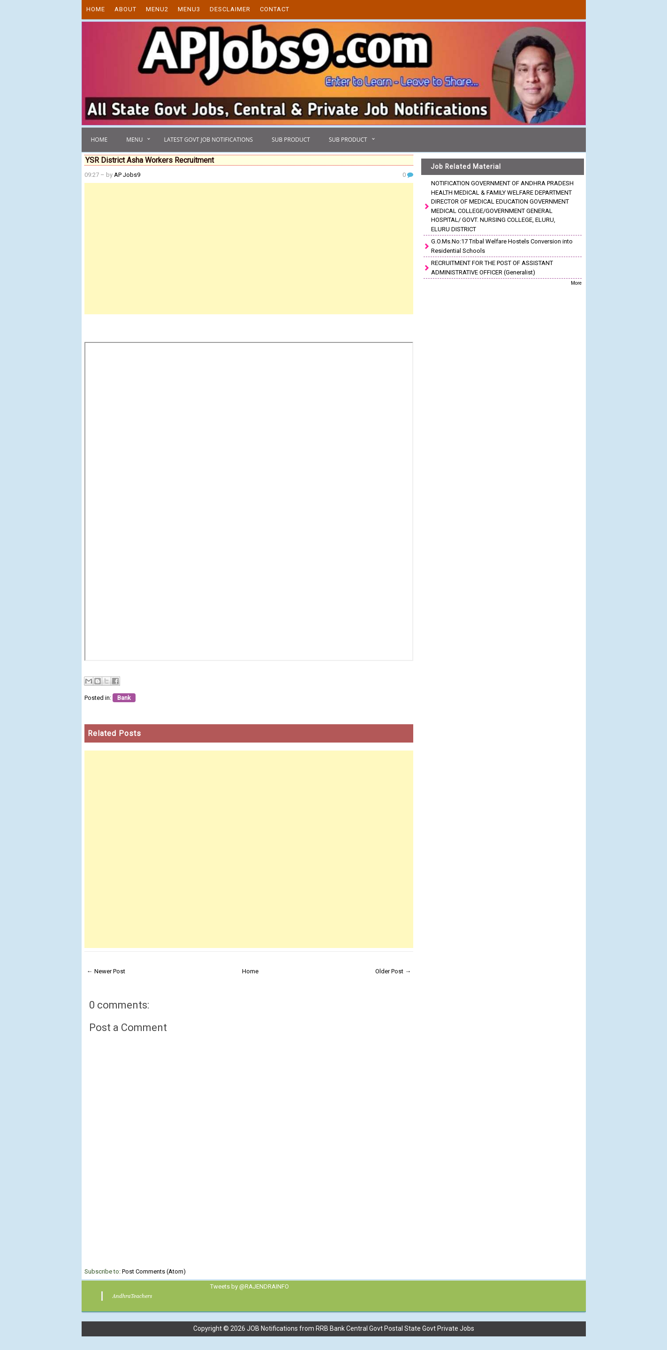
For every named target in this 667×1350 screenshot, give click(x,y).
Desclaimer (230, 9)
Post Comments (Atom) (154, 1271)
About (125, 9)
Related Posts (114, 733)
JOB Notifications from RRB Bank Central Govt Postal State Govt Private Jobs (360, 1328)
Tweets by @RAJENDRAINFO (247, 1286)
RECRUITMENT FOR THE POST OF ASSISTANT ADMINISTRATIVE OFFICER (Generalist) (492, 267)
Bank (124, 697)
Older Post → (393, 971)
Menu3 (189, 9)
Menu (134, 140)
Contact (274, 9)
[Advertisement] (249, 248)
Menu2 (157, 9)
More (576, 283)
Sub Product (291, 140)
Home (95, 9)
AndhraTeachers (130, 1295)
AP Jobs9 (127, 174)
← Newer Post (106, 971)
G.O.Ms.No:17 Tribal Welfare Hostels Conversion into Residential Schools (502, 246)
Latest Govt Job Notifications (208, 140)
